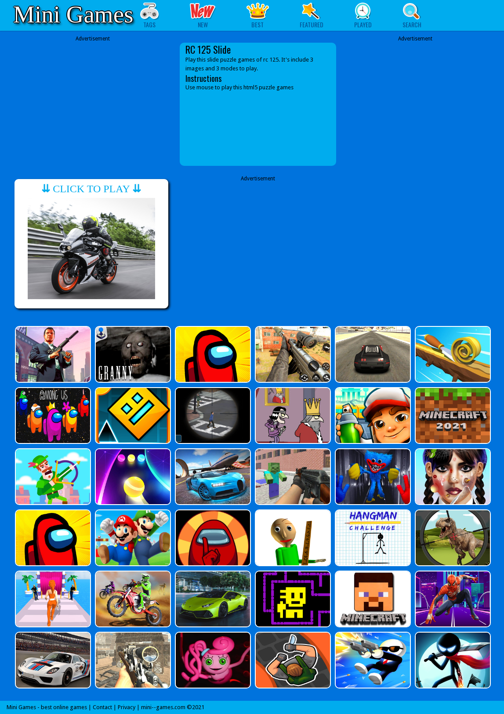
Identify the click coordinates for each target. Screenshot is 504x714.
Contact (102, 707)
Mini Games (73, 14)
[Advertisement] (93, 98)
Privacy (126, 707)
